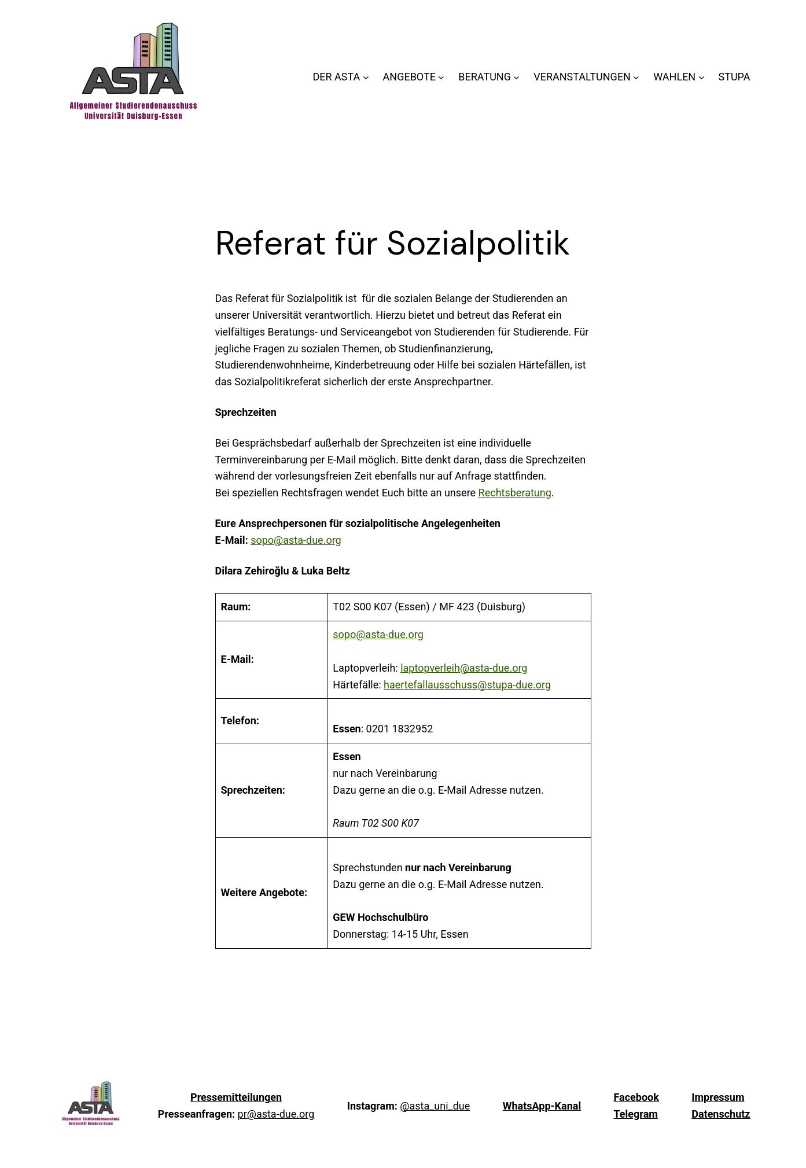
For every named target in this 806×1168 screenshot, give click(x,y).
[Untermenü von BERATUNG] (516, 77)
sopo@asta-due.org (296, 540)
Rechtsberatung (515, 493)
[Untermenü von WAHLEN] (701, 77)
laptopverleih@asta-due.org (463, 668)
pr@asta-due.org (276, 1114)
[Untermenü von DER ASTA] (366, 77)
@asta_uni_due (435, 1106)
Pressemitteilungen (236, 1097)
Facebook (636, 1097)
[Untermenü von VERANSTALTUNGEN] (636, 77)
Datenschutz (720, 1114)
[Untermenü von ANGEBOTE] (441, 77)
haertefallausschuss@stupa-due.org (467, 685)
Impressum (717, 1097)
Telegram (636, 1114)
